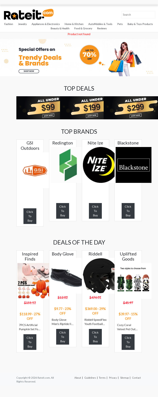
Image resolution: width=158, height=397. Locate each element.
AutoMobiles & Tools (100, 23)
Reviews (102, 28)
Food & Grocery (83, 28)
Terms (102, 377)
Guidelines (90, 377)
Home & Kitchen (74, 23)
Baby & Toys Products (140, 23)
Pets (120, 23)
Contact (136, 377)
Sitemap (124, 377)
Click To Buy (30, 216)
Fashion (8, 23)
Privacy (113, 377)
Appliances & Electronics (46, 23)
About (77, 377)
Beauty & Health (60, 28)
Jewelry (22, 23)
